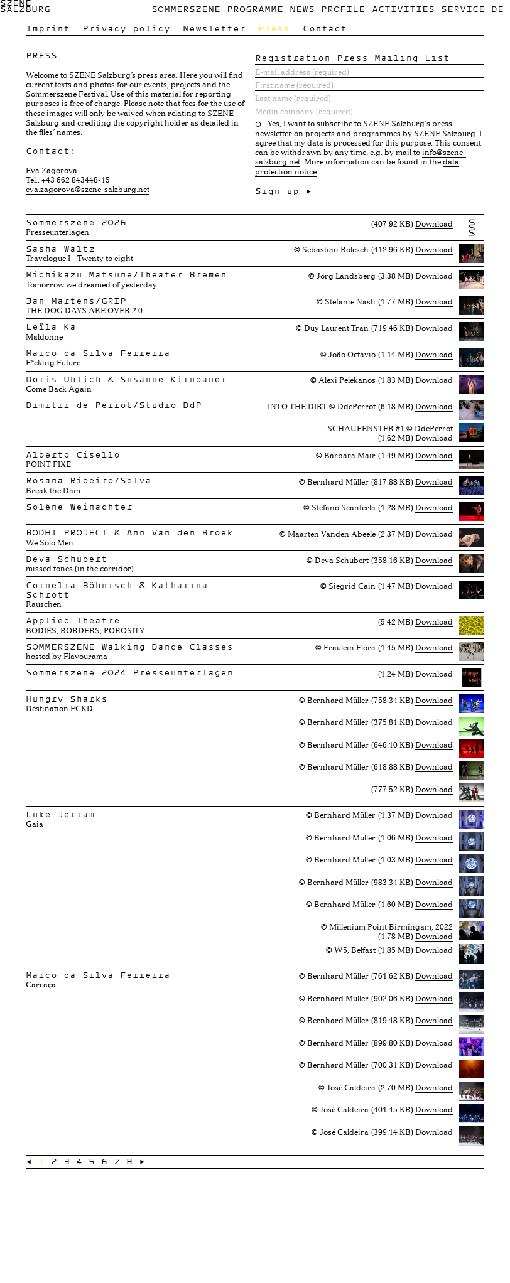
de (497, 9)
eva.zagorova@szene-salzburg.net (87, 189)
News (302, 9)
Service (463, 9)
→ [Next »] (142, 1161)
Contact (325, 28)
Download (434, 223)
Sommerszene (185, 9)
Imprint (48, 28)
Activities (403, 9)
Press (274, 28)
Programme (255, 9)
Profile (343, 9)
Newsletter (214, 28)
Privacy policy (126, 28)
